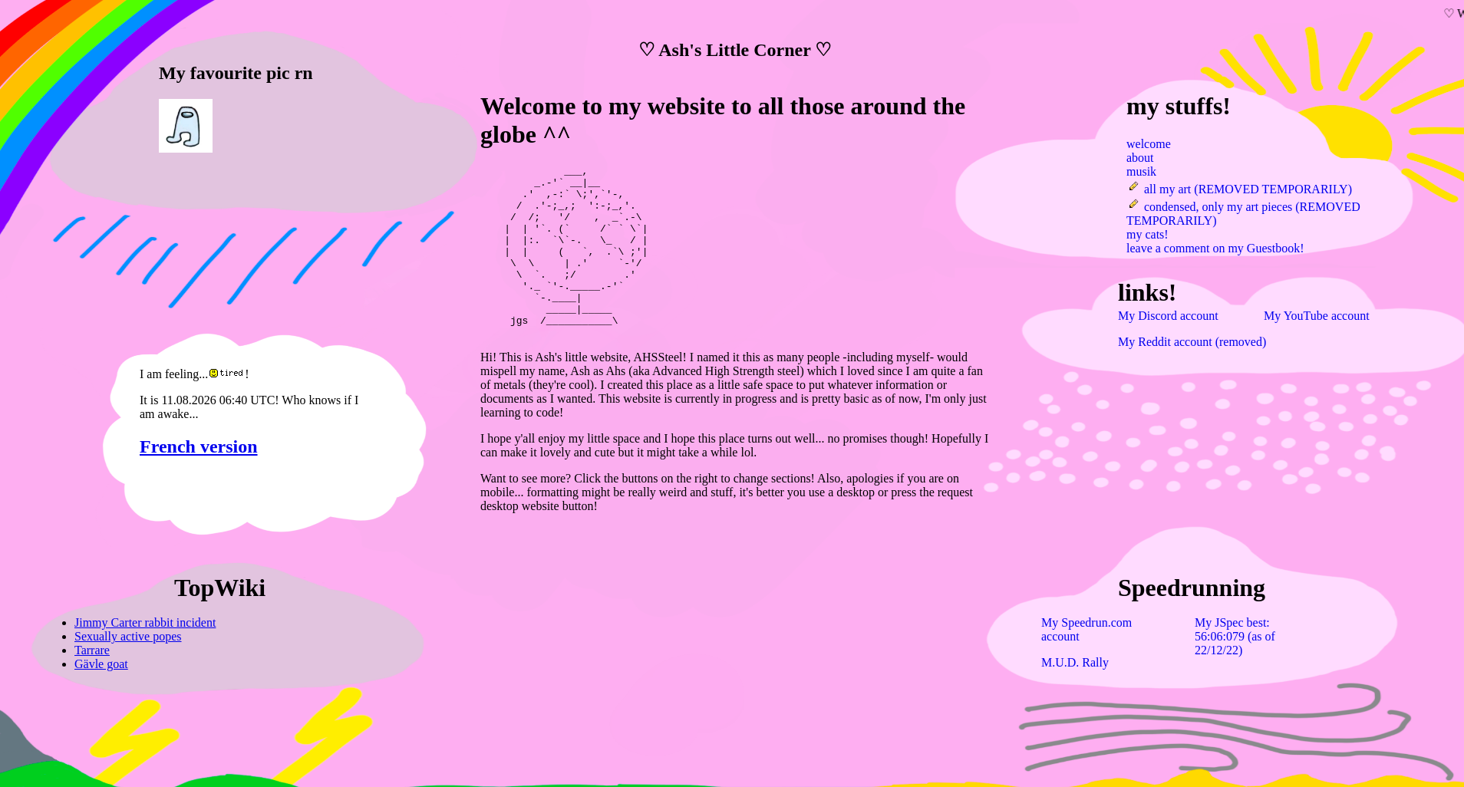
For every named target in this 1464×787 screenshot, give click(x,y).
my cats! (1147, 234)
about (1140, 157)
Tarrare (92, 650)
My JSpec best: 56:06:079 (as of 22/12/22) (1235, 636)
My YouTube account (1317, 315)
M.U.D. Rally (1075, 662)
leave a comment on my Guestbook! (1215, 248)
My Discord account (1168, 315)
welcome (1148, 143)
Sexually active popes (128, 636)
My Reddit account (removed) (1192, 341)
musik (1141, 171)
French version (199, 446)
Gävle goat (101, 663)
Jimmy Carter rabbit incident (145, 622)
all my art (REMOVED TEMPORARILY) (1239, 189)
